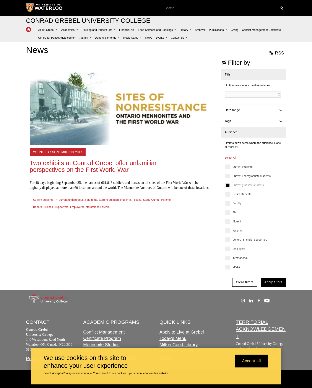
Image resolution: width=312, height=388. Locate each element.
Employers (238, 248)
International (239, 258)
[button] (47, 30)
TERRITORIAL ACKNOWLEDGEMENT (261, 329)
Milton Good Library (178, 344)
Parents (237, 230)
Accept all (251, 361)
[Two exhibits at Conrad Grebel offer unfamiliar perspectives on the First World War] (120, 108)
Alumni (236, 221)
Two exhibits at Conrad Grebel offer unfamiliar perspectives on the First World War (93, 166)
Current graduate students (248, 185)
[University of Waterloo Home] (44, 7)
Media (236, 267)
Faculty (236, 203)
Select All (230, 157)
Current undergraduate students (251, 176)
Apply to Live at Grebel (181, 332)
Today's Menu (172, 338)
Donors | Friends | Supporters (249, 239)
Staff (235, 212)
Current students (242, 166)
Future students (241, 194)
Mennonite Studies (101, 344)
